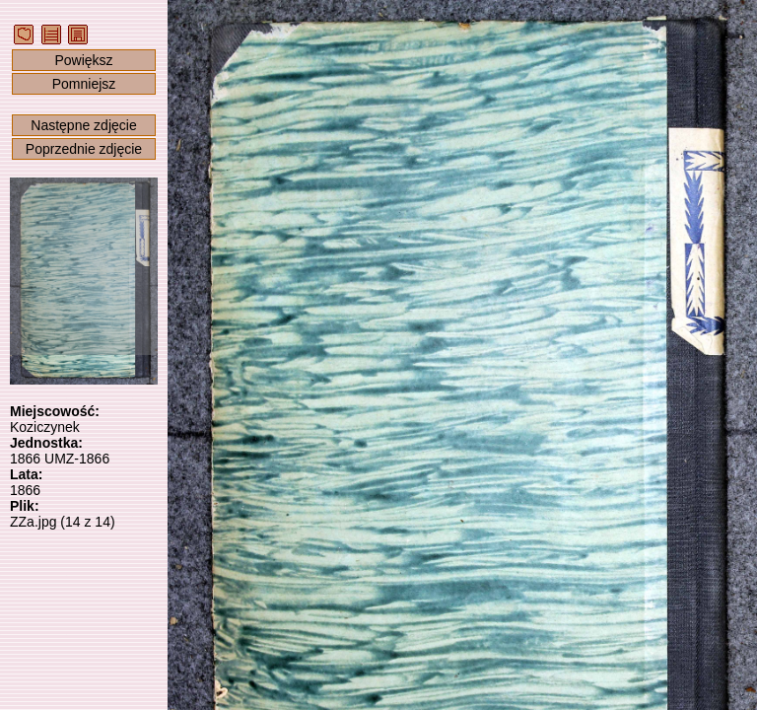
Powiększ (83, 60)
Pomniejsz (84, 84)
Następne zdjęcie (83, 125)
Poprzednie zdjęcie (84, 149)
